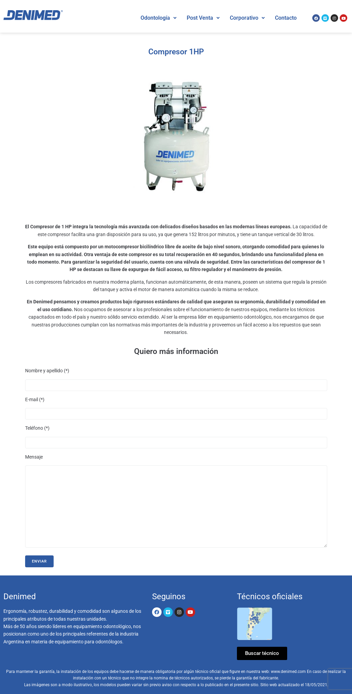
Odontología (159, 18)
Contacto (286, 18)
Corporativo (247, 18)
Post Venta (203, 18)
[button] (158, 18)
